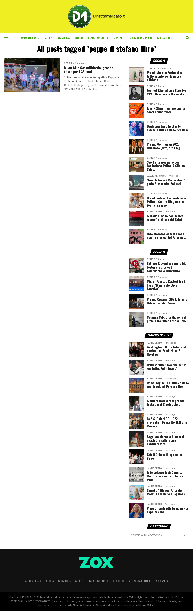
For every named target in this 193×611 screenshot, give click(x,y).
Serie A (48, 38)
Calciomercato (30, 38)
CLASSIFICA (63, 38)
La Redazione (164, 38)
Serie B (79, 38)
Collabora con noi (141, 38)
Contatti (119, 38)
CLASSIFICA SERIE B (98, 38)
